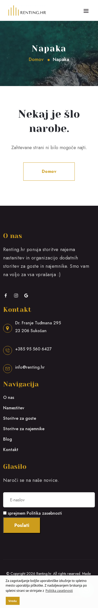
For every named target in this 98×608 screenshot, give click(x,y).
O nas (8, 397)
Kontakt (10, 450)
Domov (36, 59)
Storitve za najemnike (23, 429)
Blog (7, 439)
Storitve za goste (19, 418)
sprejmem (35, 513)
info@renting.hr (30, 367)
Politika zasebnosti (44, 513)
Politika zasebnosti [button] (59, 590)
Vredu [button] (12, 601)
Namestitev (13, 408)
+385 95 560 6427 (33, 349)
